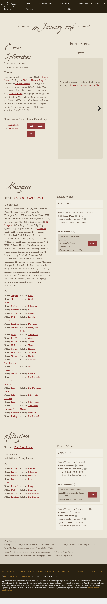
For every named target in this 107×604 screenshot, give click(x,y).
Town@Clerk (10, 369)
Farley (30, 334)
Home (29, 4)
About (98, 4)
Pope (30, 316)
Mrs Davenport (34, 394)
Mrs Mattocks (34, 383)
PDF (72, 53)
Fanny (13, 408)
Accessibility (10, 578)
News (70, 9)
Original (87, 53)
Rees (36, 334)
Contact (29, 9)
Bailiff (13, 344)
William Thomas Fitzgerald (35, 80)
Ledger (23, 337)
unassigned (9, 416)
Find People (95, 578)
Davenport (32, 330)
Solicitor (14, 355)
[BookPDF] (80, 114)
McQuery (15, 313)
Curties (31, 362)
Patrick (14, 478)
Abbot (31, 348)
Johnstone (32, 313)
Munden (32, 320)
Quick (30, 305)
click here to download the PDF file (83, 92)
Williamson (33, 341)
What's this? (65, 210)
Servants (14, 334)
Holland (31, 355)
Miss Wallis (33, 401)
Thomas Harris (15, 94)
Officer (14, 380)
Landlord (15, 330)
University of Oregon (17, 583)
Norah (14, 500)
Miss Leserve (34, 408)
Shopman (15, 348)
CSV (30, 134)
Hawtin (23, 416)
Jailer (13, 341)
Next (98, 114)
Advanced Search (45, 4)
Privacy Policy (67, 578)
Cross (30, 344)
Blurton (31, 380)
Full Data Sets (65, 4)
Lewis (30, 302)
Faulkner (15, 316)
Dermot (14, 482)
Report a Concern (32, 578)
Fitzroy (14, 475)
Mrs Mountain (34, 500)
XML (40, 126)
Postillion (15, 359)
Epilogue (15, 423)
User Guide (83, 4)
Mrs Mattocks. (34, 423)
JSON (31, 126)
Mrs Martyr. (33, 503)
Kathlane (15, 503)
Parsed (87, 59)
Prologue (15, 419)
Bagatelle (15, 493)
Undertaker (9, 376)
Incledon (32, 482)
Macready (41, 235)
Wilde (30, 352)
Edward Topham (22, 84)
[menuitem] (30, 3)
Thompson (33, 412)
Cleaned (72, 59)
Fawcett (31, 323)
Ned (13, 352)
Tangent (14, 302)
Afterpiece (13, 129)
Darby (13, 496)
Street (30, 373)
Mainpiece (13, 125)
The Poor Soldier (23, 453)
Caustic (14, 320)
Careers (50, 578)
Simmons (32, 359)
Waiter (14, 362)
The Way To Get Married (28, 204)
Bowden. (32, 475)
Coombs (32, 366)
